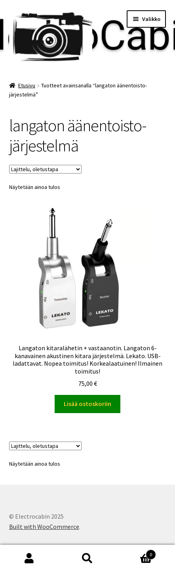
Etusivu (26, 85)
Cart (136, 553)
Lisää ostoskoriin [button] (87, 404)
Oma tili (29, 558)
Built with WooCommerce (44, 526)
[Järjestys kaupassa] (45, 169)
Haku (87, 558)
